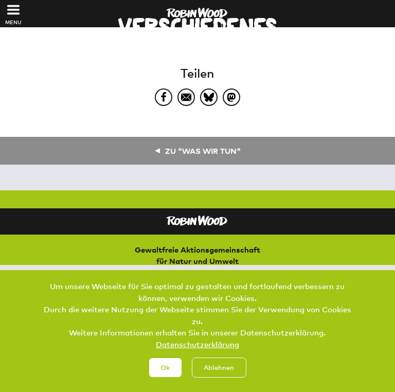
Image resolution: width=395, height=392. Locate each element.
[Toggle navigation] (13, 10)
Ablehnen (219, 375)
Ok (165, 375)
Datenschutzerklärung (197, 352)
